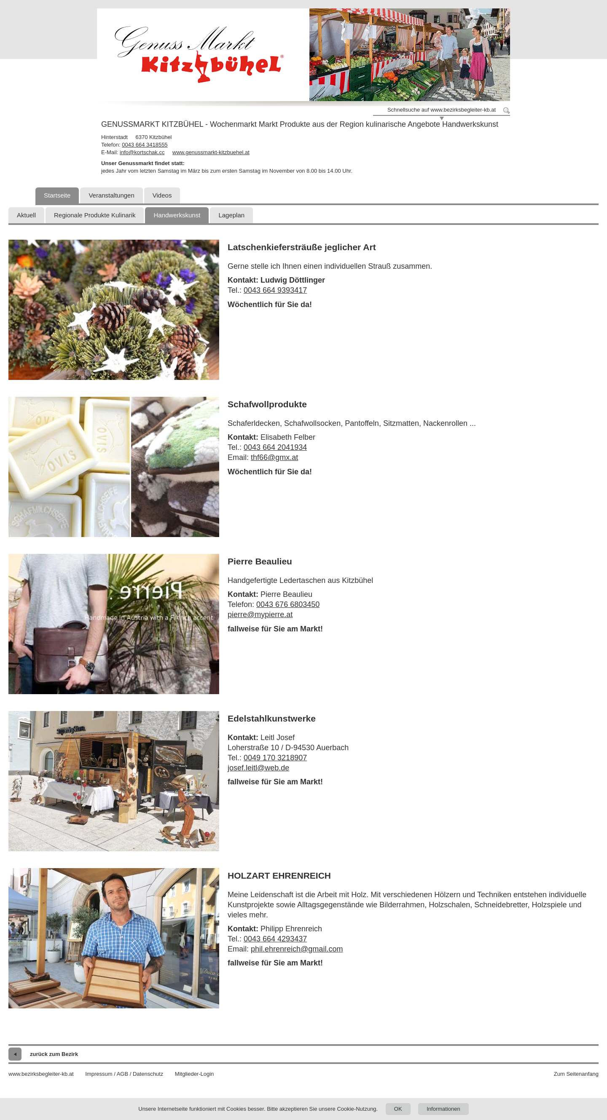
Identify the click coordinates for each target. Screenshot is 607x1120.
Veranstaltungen (111, 195)
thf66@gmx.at (274, 457)
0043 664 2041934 (275, 447)
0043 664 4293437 (275, 939)
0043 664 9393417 (275, 290)
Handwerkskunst (176, 215)
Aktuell (26, 215)
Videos (162, 195)
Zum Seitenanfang (576, 1074)
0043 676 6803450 (288, 604)
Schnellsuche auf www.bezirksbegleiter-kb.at (441, 110)
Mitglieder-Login (194, 1074)
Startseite (57, 195)
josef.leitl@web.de (258, 768)
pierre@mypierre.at (260, 614)
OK (398, 1109)
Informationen (443, 1109)
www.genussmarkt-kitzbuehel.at (211, 152)
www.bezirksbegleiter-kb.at (41, 1074)
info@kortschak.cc (142, 152)
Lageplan (231, 215)
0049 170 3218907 (275, 758)
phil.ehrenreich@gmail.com (297, 949)
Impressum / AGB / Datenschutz (124, 1074)
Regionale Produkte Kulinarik (94, 215)
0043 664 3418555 (144, 145)
